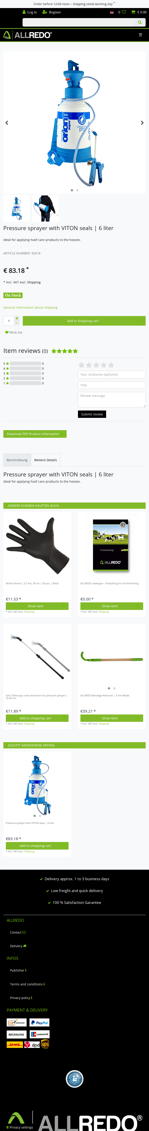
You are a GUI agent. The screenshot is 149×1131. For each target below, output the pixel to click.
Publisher (18, 970)
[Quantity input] (8, 321)
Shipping (33, 282)
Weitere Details (45, 460)
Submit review (92, 414)
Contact (17, 932)
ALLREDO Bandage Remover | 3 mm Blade (104, 695)
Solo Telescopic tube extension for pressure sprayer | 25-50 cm (36, 697)
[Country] (111, 12)
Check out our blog (9, 10)
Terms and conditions (27, 984)
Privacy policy (21, 998)
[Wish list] (122, 12)
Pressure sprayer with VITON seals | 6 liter (30, 823)
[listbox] (112, 658)
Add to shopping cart (104, 321)
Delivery (18, 946)
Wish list (13, 332)
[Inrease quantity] (16, 318)
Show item (46, 606)
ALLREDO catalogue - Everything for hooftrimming (109, 583)
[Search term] (78, 22)
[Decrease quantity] (16, 323)
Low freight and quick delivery (77, 890)
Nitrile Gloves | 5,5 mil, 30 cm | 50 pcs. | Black (32, 583)
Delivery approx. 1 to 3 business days (77, 878)
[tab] (17, 460)
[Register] (51, 12)
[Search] (140, 22)
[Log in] (29, 12)
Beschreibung (17, 460)
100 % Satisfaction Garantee (76, 902)
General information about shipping (30, 307)
